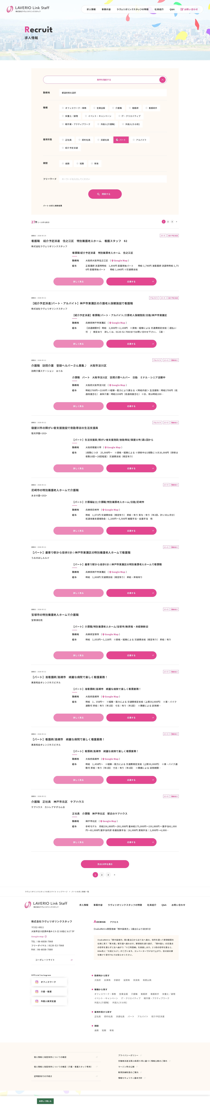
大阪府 (97, 980)
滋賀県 (126, 980)
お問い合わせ (189, 9)
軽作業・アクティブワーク (77, 124)
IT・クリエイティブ (131, 116)
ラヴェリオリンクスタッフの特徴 (133, 9)
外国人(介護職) (108, 124)
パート (122, 139)
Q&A (172, 9)
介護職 (118, 108)
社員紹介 (159, 9)
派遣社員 (105, 139)
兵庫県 (107, 980)
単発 (96, 163)
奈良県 (136, 980)
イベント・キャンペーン (99, 116)
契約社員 (86, 139)
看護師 (135, 108)
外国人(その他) (132, 124)
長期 (67, 163)
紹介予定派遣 (71, 147)
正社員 (68, 139)
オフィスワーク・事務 (75, 108)
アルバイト (141, 139)
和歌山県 (147, 980)
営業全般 (101, 108)
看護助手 (153, 108)
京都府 (117, 980)
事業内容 (106, 9)
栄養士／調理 (71, 116)
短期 (82, 163)
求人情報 (91, 9)
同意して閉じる (45, 1101)
